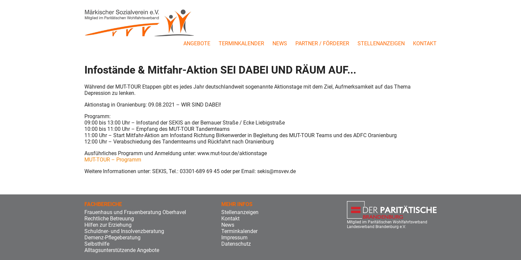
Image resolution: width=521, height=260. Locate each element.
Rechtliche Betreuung (109, 218)
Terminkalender (241, 43)
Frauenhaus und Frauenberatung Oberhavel (135, 212)
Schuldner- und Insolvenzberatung (124, 231)
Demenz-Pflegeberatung (112, 237)
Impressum (234, 237)
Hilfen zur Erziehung (108, 225)
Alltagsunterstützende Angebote (121, 250)
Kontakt (425, 43)
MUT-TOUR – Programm (112, 159)
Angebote (196, 43)
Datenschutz (236, 244)
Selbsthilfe (96, 244)
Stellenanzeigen (381, 43)
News (279, 43)
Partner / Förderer (322, 43)
